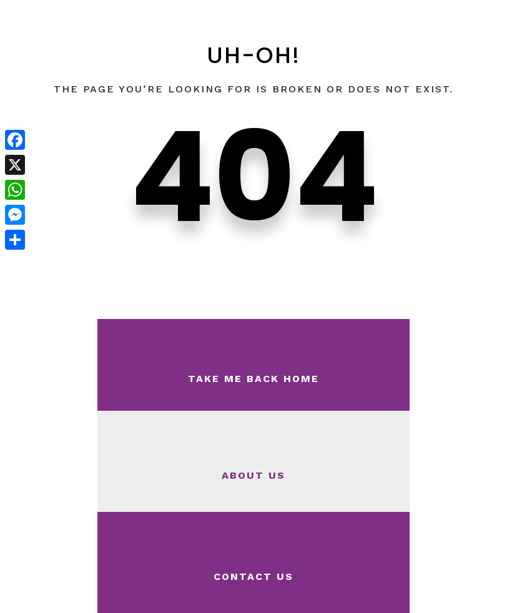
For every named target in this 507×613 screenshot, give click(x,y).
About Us (253, 475)
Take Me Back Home (253, 379)
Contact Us (253, 576)
